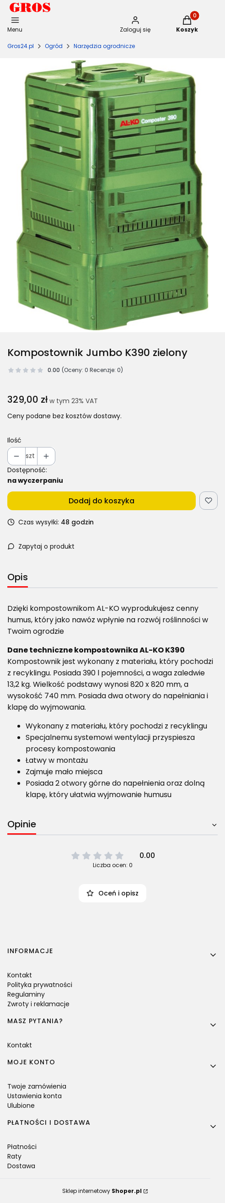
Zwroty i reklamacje (38, 1004)
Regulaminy (26, 994)
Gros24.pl (20, 46)
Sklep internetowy (102, 1191)
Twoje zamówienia (36, 1086)
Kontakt (19, 975)
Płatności (22, 1146)
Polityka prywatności (39, 984)
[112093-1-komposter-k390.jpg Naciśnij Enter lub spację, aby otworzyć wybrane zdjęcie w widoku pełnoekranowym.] (112, 195)
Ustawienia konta (34, 1096)
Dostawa (21, 1166)
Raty (14, 1156)
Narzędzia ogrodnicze (104, 46)
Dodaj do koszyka (101, 501)
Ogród (54, 46)
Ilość (14, 440)
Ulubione (21, 1105)
